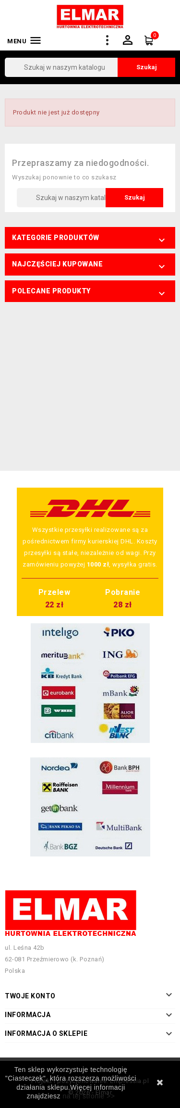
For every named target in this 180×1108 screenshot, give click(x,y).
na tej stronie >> (88, 1096)
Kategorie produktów (55, 237)
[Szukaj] (90, 67)
